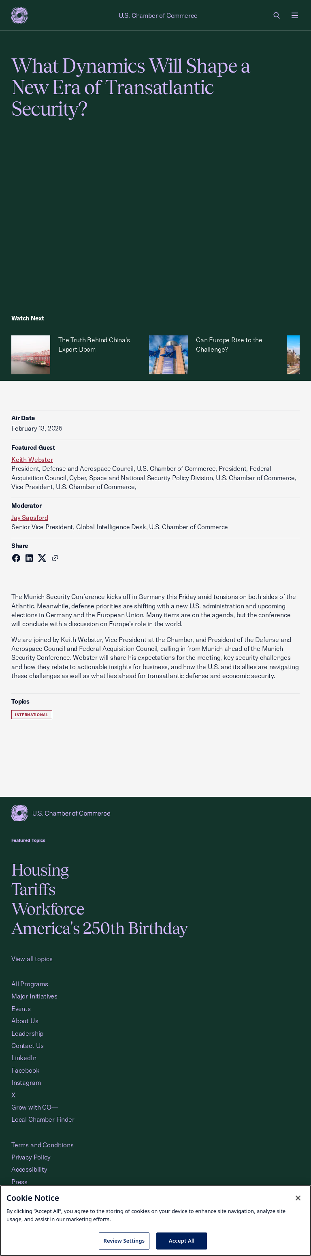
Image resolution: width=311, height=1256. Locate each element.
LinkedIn (23, 1058)
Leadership (27, 1033)
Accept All (182, 1240)
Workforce (47, 908)
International (32, 715)
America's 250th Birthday (99, 928)
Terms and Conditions (42, 1145)
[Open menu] (295, 15)
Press (19, 1182)
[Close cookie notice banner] (298, 1198)
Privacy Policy (31, 1157)
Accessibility (29, 1169)
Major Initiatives (34, 996)
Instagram (25, 1082)
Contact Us (27, 1045)
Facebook (25, 1070)
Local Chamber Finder (42, 1119)
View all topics (31, 959)
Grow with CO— (34, 1107)
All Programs (29, 984)
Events (21, 1009)
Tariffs (33, 889)
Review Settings (124, 1240)
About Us (24, 1021)
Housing (39, 869)
